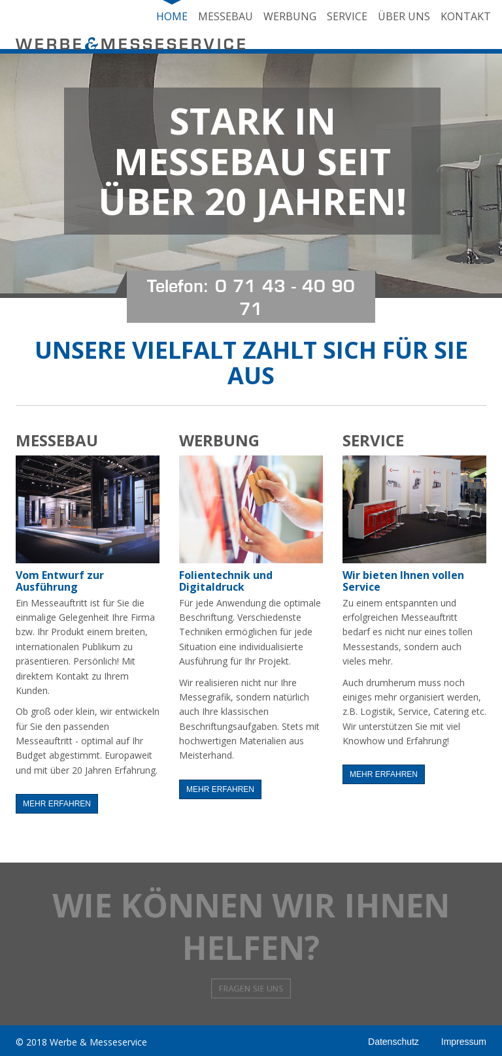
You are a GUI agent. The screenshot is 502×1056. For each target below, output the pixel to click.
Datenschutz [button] (393, 1041)
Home (172, 16)
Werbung (289, 16)
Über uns (404, 16)
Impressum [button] (463, 1041)
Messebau (225, 16)
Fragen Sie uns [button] (250, 963)
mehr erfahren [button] (57, 803)
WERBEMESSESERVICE (132, 46)
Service (347, 16)
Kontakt (466, 16)
